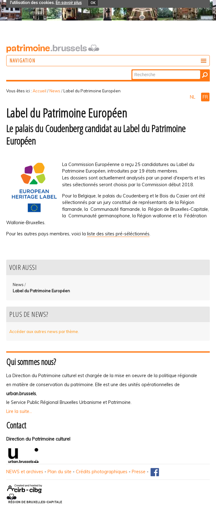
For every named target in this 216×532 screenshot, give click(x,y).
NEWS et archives (24, 471)
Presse (138, 471)
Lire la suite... (19, 411)
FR (205, 97)
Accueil (39, 90)
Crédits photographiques (101, 471)
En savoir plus (69, 2)
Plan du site (59, 471)
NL (193, 97)
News (54, 90)
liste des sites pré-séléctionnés (118, 234)
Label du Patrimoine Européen (41, 290)
